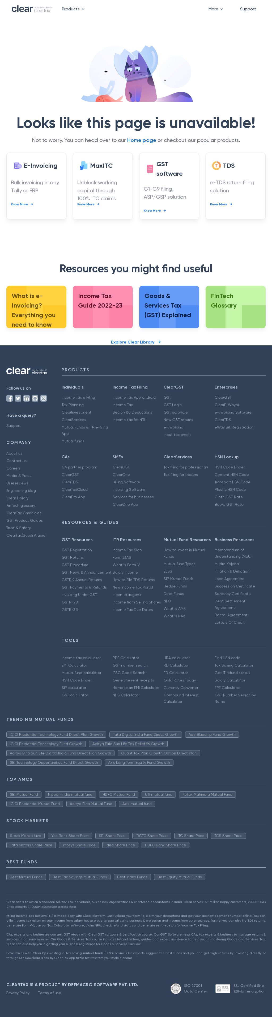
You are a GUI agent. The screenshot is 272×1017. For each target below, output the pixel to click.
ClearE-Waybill (227, 405)
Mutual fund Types (180, 564)
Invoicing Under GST (79, 595)
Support (248, 8)
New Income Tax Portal (133, 587)
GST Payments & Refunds (84, 587)
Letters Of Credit (230, 622)
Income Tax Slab (127, 550)
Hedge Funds (175, 586)
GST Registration (77, 550)
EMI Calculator (74, 665)
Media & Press (18, 475)
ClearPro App (73, 497)
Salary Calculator (230, 680)
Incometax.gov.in (127, 595)
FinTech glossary (20, 505)
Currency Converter (181, 687)
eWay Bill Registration (234, 427)
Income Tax (123, 405)
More (217, 8)
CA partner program (79, 467)
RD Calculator (176, 665)
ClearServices (74, 420)
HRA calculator (177, 658)
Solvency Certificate (233, 593)
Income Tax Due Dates (133, 609)
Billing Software (126, 482)
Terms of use (49, 993)
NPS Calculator (126, 695)
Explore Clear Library (136, 342)
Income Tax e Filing (78, 397)
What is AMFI (175, 608)
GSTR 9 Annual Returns (82, 580)
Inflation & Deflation (232, 571)
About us (14, 453)
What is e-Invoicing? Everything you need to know (34, 310)
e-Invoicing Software (233, 412)
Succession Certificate (235, 586)
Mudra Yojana (227, 564)
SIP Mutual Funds (179, 579)
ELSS (168, 571)
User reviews (17, 483)
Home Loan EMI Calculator (136, 687)
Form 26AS (122, 557)
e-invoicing (173, 427)
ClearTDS (223, 420)
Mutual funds (73, 441)
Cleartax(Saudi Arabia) (26, 535)
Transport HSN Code (232, 482)
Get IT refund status (232, 673)
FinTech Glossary (224, 300)
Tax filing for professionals (186, 467)
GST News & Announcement (87, 572)
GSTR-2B (70, 602)
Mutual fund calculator (81, 673)
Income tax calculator (81, 658)
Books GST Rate (229, 504)
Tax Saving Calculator (234, 665)
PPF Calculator (126, 658)
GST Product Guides (24, 520)
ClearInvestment (76, 412)
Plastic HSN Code (230, 489)
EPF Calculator (227, 687)
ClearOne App (125, 504)
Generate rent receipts (133, 680)
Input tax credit (177, 434)
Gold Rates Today (180, 680)
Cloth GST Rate (229, 497)
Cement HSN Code (232, 474)
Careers (13, 468)
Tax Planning (73, 405)
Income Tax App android (134, 397)
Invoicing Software (129, 489)
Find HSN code (227, 658)
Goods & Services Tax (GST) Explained (167, 305)
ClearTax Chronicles (23, 513)
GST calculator (75, 695)
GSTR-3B (70, 609)
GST (167, 397)
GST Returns (73, 557)
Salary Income (125, 572)
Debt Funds (174, 593)
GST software (176, 412)
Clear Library (17, 498)
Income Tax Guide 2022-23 (100, 300)
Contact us (16, 461)
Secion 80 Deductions (132, 412)
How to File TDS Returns (134, 580)
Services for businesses (133, 497)
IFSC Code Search (129, 673)
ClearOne (121, 474)
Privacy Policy (17, 993)
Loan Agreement (230, 579)
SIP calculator (74, 687)
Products (74, 8)
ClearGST (223, 397)
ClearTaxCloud (75, 489)
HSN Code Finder (230, 467)
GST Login (173, 405)
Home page (141, 140)
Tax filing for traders (181, 474)
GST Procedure (75, 565)
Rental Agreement (231, 615)
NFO (167, 601)
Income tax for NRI (129, 420)
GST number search (130, 665)
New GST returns (178, 420)
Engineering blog (21, 490)
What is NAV (174, 616)
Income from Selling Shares (137, 602)
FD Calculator (176, 673)
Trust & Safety (18, 528)
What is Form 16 (126, 565)
